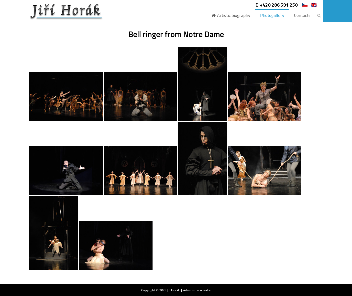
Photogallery (272, 15)
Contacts (302, 15)
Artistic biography (233, 15)
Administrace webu (197, 290)
